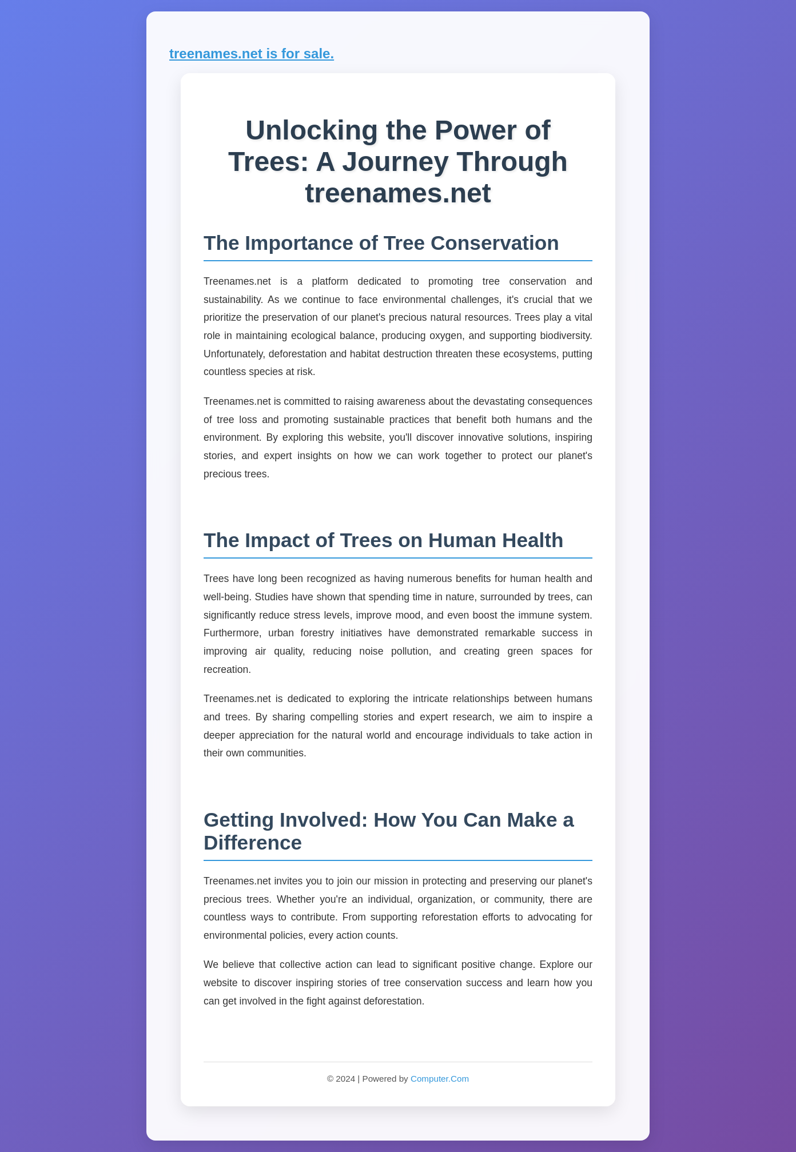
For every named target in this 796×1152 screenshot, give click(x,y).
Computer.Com (440, 1078)
